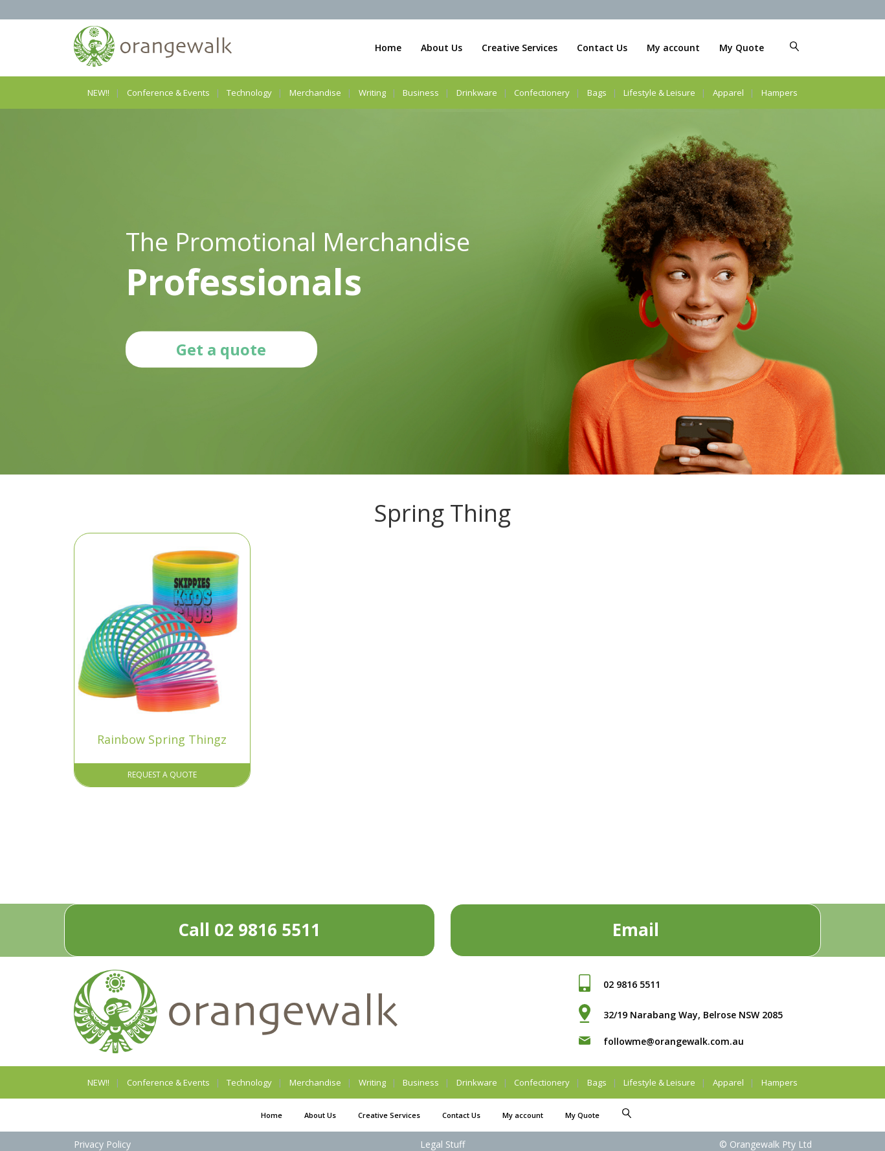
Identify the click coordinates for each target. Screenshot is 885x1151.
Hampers (779, 92)
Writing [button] (372, 92)
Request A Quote (162, 771)
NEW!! (98, 92)
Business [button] (421, 92)
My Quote (741, 47)
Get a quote (221, 348)
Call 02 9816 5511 (249, 926)
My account (673, 47)
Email (635, 926)
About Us (441, 47)
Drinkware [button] (476, 92)
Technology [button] (249, 92)
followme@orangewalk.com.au (673, 1038)
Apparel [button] (728, 92)
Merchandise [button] (315, 92)
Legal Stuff (442, 1141)
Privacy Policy (102, 1141)
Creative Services (519, 47)
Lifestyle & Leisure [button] (659, 92)
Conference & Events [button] (168, 92)
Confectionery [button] (542, 92)
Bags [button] (597, 92)
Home (388, 47)
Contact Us (602, 47)
